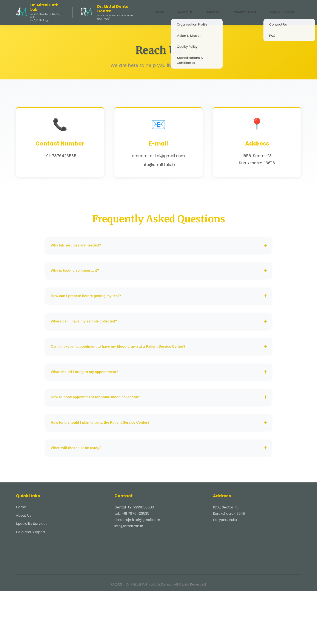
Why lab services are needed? (81, 251)
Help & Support (285, 11)
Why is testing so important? (80, 279)
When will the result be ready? (81, 481)
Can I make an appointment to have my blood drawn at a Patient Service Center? (128, 366)
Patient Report (253, 11)
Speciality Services (31, 558)
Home (183, 11)
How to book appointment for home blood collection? (103, 423)
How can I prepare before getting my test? (92, 308)
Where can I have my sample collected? (90, 337)
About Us (203, 11)
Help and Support (31, 567)
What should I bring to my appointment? (91, 395)
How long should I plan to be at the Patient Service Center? (108, 452)
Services (225, 11)
